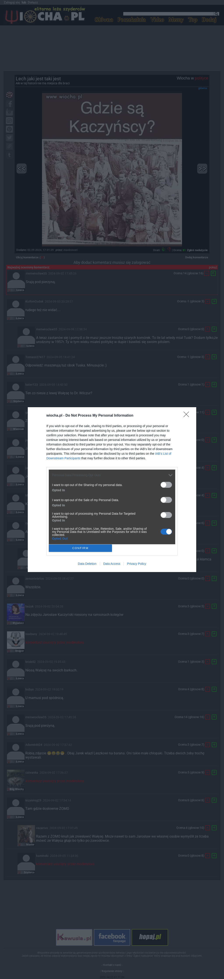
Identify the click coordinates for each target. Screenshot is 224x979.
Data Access (111, 563)
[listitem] (112, 475)
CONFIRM (80, 547)
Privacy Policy (136, 563)
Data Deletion (87, 563)
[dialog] (112, 489)
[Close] (188, 416)
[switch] (166, 485)
